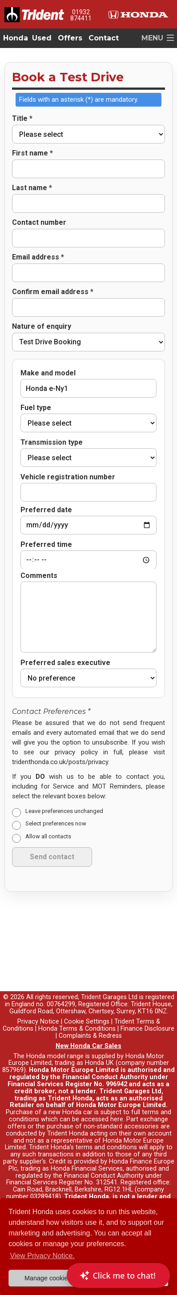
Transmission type (51, 442)
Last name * (32, 187)
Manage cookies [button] (47, 1278)
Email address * (38, 257)
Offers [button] (70, 38)
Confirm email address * (52, 291)
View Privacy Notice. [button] (42, 1255)
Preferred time (46, 533)
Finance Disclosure (147, 996)
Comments (38, 543)
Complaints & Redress (90, 1003)
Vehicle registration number (67, 477)
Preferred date (46, 498)
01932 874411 (81, 15)
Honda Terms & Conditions (77, 996)
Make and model (48, 373)
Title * (22, 118)
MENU (152, 38)
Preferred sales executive (65, 630)
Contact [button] (103, 38)
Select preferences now (55, 791)
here (116, 1087)
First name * (32, 153)
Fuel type (35, 407)
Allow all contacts (48, 804)
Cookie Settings (86, 989)
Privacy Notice (38, 989)
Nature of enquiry (41, 326)
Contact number (39, 222)
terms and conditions (106, 1115)
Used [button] (42, 38)
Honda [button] (15, 38)
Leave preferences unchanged (64, 778)
